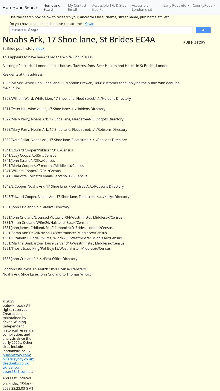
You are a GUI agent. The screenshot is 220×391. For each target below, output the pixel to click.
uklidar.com (12, 367)
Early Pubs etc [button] (175, 5)
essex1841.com (15, 371)
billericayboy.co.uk (18, 359)
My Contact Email (77, 7)
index (39, 48)
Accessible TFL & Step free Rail (109, 7)
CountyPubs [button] (203, 5)
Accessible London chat (142, 7)
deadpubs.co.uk (16, 363)
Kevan (89, 23)
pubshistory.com (16, 355)
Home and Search (20, 7)
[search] (101, 30)
